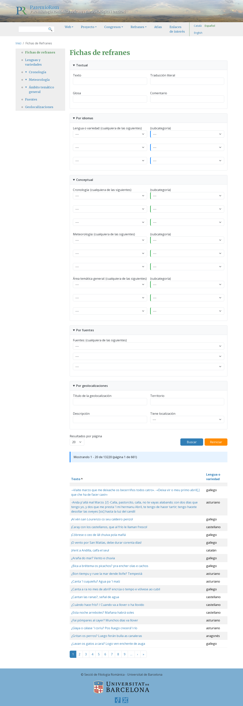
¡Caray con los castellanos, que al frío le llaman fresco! (109, 527)
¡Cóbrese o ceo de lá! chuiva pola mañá (98, 535)
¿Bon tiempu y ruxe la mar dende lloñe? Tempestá (106, 574)
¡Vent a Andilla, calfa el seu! (90, 550)
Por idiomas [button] (84, 118)
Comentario (158, 93)
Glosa (77, 93)
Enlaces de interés (177, 29)
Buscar (192, 442)
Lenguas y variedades (33, 62)
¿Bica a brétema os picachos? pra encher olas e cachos (109, 566)
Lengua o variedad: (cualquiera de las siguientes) (107, 128)
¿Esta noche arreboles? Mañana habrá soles (102, 612)
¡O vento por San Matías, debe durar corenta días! (106, 542)
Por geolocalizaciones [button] (92, 386)
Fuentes (31, 99)
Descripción (81, 414)
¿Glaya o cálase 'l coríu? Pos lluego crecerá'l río (104, 628)
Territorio (157, 396)
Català (198, 25)
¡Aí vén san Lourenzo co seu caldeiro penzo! (102, 519)
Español (210, 25)
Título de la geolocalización (92, 396)
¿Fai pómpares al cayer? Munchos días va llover (104, 620)
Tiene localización (162, 414)
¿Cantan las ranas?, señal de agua (95, 597)
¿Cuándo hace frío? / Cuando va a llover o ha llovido (107, 605)
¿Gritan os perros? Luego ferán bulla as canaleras (106, 636)
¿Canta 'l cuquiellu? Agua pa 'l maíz (95, 581)
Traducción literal (162, 75)
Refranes (137, 27)
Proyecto (87, 27)
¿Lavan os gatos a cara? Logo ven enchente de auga (108, 644)
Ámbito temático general (41, 89)
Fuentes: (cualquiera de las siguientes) (100, 340)
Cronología (37, 72)
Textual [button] (82, 65)
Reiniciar (216, 442)
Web (68, 27)
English (198, 33)
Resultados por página (86, 436)
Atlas (158, 27)
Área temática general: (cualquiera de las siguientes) (110, 278)
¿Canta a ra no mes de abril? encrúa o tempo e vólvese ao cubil (115, 589)
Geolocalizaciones (39, 107)
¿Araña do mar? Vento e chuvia (93, 558)
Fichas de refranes (40, 52)
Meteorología (39, 80)
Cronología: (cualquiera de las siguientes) (102, 190)
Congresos (112, 27)
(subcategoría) (160, 128)
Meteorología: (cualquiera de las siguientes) (104, 234)
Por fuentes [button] (85, 330)
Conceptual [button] (84, 180)
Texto (77, 75)
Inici (18, 43)
